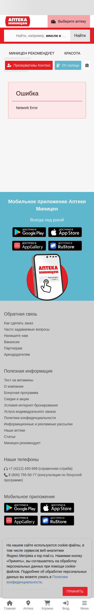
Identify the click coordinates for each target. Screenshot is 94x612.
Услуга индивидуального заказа (30, 412)
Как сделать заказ (18, 323)
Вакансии (12, 342)
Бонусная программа (21, 393)
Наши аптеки (14, 430)
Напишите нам (16, 336)
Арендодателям (17, 354)
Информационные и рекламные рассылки (38, 424)
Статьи (9, 437)
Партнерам (13, 348)
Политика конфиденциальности (30, 418)
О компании (13, 386)
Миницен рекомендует (22, 443)
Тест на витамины (18, 380)
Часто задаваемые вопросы (27, 329)
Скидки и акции (16, 399)
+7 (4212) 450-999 (38, 469)
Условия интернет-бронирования (31, 405)
